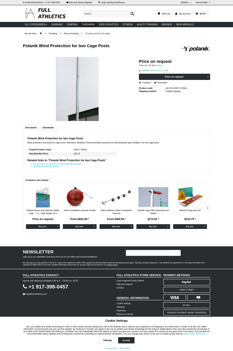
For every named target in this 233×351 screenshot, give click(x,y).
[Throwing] (88, 24)
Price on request (186, 76)
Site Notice (124, 348)
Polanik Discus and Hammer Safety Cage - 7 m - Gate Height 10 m (43, 211)
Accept (126, 340)
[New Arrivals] (185, 24)
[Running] (57, 24)
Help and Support (124, 284)
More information (198, 334)
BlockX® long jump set (190, 210)
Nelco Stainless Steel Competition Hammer (116, 211)
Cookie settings (123, 303)
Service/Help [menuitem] (202, 2)
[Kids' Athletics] (109, 24)
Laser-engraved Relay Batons (130, 280)
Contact (120, 288)
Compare (145, 82)
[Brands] (167, 24)
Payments (121, 310)
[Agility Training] (147, 24)
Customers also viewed (36, 180)
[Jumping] (72, 24)
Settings (107, 340)
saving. (187, 334)
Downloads (48, 127)
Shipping (159, 65)
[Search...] (109, 14)
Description (31, 127)
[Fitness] (128, 24)
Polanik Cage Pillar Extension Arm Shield (153, 211)
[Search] (132, 14)
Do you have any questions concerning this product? (56, 164)
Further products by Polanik (45, 166)
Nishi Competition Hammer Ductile (80, 210)
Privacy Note (110, 348)
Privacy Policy (112, 265)
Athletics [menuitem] (185, 2)
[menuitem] (109, 14)
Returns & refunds (124, 314)
